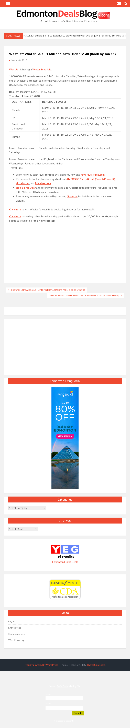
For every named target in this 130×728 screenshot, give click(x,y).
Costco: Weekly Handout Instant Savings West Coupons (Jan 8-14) (84, 295)
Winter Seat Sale (41, 69)
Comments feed (16, 633)
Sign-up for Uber (26, 187)
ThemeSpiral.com (96, 664)
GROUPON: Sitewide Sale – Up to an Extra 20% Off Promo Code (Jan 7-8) (48, 290)
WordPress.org (16, 640)
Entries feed (14, 627)
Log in (11, 621)
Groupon (72, 196)
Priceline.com (43, 183)
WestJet (14, 69)
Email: (48, 704)
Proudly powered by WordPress (41, 664)
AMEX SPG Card (75, 179)
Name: (48, 694)
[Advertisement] (65, 249)
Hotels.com (22, 183)
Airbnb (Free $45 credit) (100, 179)
